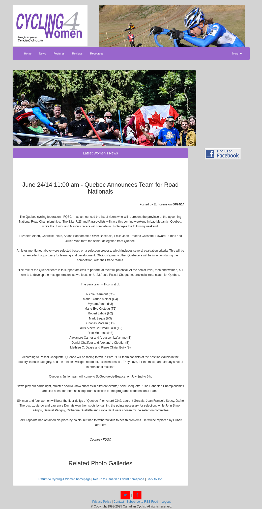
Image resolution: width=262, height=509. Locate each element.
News (42, 53)
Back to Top (154, 479)
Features (58, 53)
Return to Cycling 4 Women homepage (65, 479)
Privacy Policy (101, 501)
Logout (166, 501)
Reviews (77, 53)
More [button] (237, 53)
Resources (96, 53)
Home (28, 53)
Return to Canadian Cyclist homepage (118, 479)
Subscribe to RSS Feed (142, 501)
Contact (118, 501)
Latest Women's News (100, 153)
